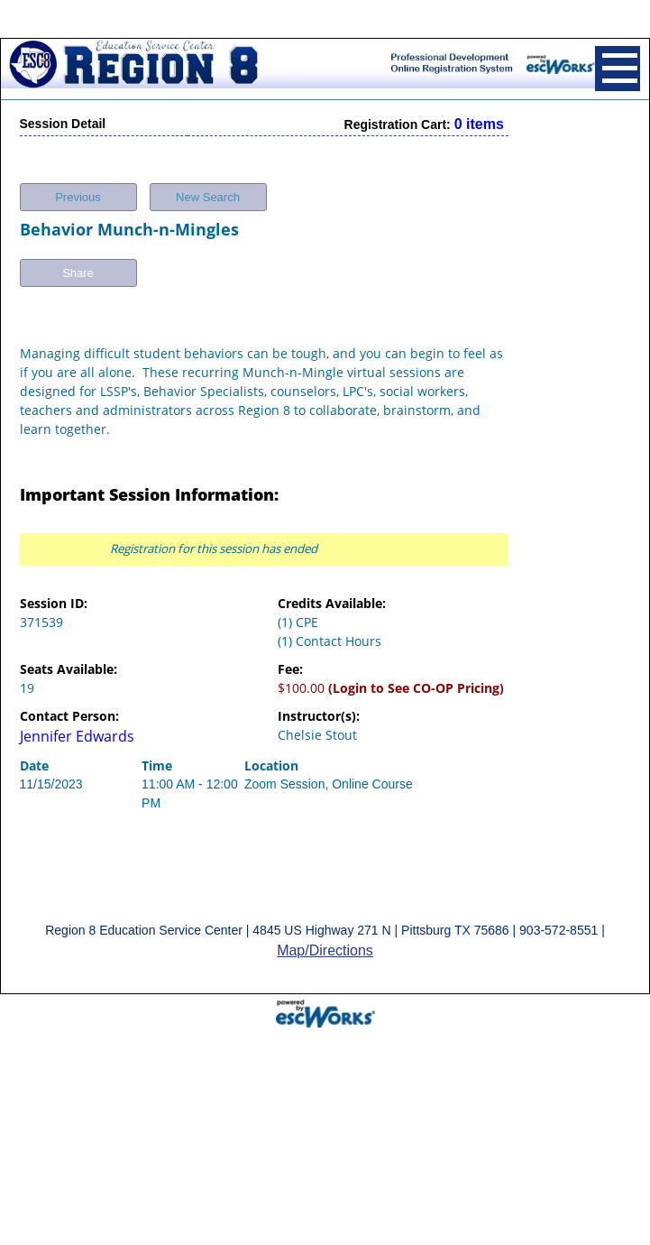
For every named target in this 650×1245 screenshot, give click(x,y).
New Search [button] (208, 190)
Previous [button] (78, 190)
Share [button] (78, 265)
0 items (479, 116)
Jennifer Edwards (77, 729)
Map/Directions (325, 943)
